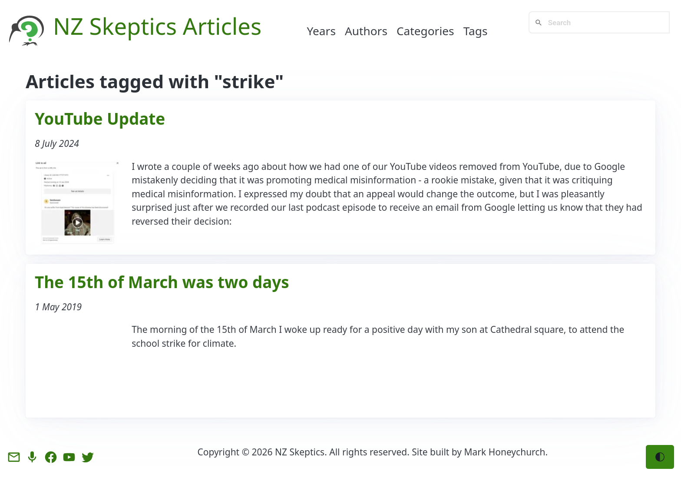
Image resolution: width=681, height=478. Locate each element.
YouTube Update (100, 118)
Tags (475, 31)
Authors (366, 31)
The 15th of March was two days (162, 282)
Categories (425, 31)
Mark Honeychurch (504, 452)
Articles (222, 25)
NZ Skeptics (115, 25)
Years (321, 31)
